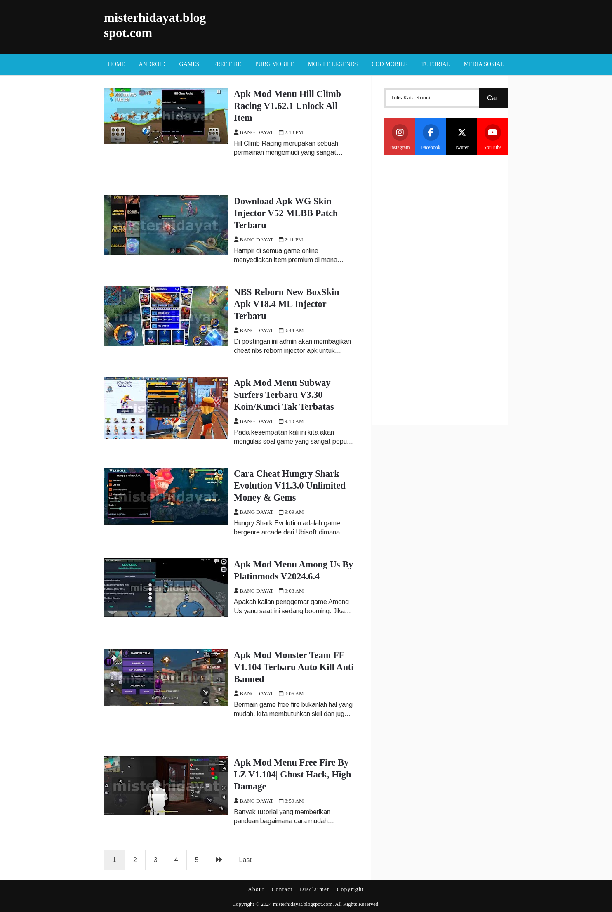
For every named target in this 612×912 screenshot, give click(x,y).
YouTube (493, 137)
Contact (282, 889)
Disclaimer (315, 889)
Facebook (430, 137)
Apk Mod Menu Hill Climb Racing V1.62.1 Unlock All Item (287, 106)
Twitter (462, 137)
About (256, 889)
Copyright (350, 889)
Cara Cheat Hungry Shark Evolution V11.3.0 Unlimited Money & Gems (290, 485)
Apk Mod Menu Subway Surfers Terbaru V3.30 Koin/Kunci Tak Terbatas (284, 395)
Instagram (400, 137)
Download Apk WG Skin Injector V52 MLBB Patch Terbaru (286, 213)
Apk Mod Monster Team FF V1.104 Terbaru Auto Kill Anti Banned (294, 667)
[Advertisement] (446, 289)
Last (245, 859)
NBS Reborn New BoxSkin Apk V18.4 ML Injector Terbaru (286, 304)
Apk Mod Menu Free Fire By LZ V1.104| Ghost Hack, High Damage (292, 774)
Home (116, 64)
